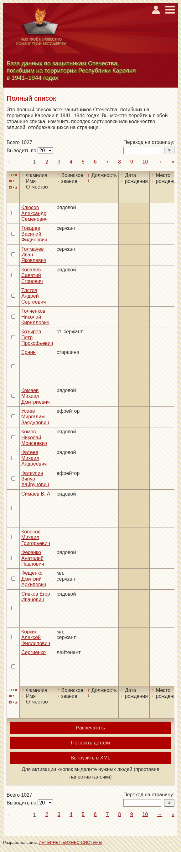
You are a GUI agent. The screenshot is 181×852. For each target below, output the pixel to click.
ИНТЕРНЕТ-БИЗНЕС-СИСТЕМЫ (70, 842)
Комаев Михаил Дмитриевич (35, 396)
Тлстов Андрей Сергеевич (33, 296)
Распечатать (90, 727)
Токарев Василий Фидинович (34, 233)
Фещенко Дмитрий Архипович (33, 578)
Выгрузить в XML (91, 757)
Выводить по (22, 150)
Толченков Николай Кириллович (35, 316)
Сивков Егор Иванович (35, 596)
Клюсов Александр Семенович (34, 213)
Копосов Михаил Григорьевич (35, 537)
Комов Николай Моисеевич (34, 437)
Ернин (28, 352)
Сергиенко (33, 652)
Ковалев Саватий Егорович (32, 275)
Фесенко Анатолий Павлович (32, 558)
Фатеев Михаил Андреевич (34, 458)
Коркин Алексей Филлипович (35, 637)
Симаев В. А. (36, 494)
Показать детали (90, 742)
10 (145, 161)
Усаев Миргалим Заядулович (35, 416)
